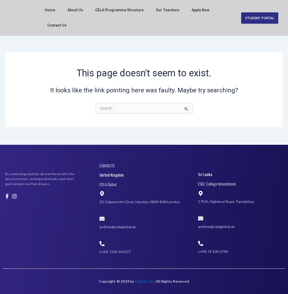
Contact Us (57, 25)
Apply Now (200, 10)
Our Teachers (167, 10)
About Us (75, 10)
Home (50, 10)
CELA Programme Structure (119, 10)
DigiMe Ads (144, 281)
